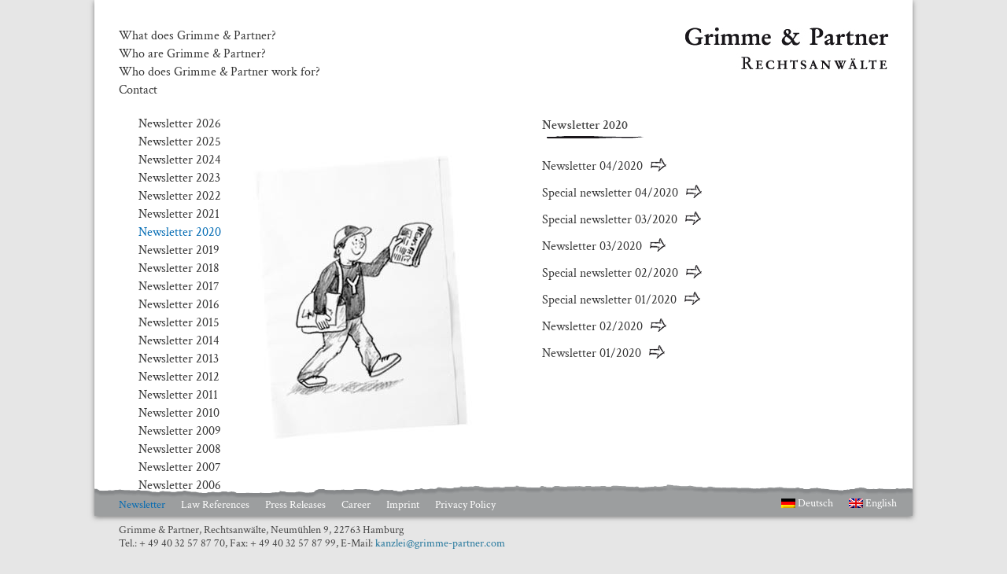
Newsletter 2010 (178, 413)
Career (356, 505)
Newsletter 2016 (178, 304)
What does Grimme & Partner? (197, 36)
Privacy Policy (465, 505)
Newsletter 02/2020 (592, 326)
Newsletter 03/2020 (592, 246)
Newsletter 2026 (179, 124)
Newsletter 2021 (178, 214)
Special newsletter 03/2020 (609, 220)
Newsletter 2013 (178, 359)
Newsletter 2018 (178, 268)
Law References (215, 505)
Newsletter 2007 (179, 467)
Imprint (402, 505)
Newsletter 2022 (179, 196)
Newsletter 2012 (178, 377)
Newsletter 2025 (179, 142)
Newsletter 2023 (179, 178)
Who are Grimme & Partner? (192, 54)
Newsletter (142, 505)
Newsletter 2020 (179, 232)
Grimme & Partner (732, 35)
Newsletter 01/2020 (591, 353)
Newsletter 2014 (178, 341)
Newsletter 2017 (178, 286)
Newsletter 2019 (178, 250)
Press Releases (295, 505)
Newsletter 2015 (178, 323)
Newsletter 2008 (179, 449)
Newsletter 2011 (178, 395)
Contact (138, 90)
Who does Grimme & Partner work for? (219, 72)
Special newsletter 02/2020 (610, 273)
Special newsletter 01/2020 (609, 300)
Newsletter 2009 (179, 431)
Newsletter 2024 (179, 160)
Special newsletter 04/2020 (610, 193)
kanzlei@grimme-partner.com (440, 543)
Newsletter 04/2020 (592, 166)
